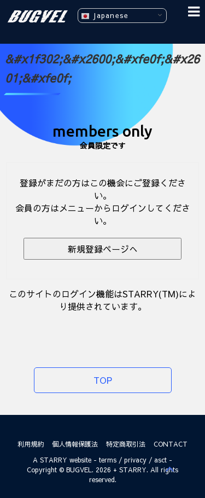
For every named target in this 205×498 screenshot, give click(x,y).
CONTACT (171, 444)
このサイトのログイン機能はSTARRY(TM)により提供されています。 (102, 300)
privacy (135, 459)
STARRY (53, 459)
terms (107, 459)
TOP (102, 380)
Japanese (104, 15)
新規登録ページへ (103, 249)
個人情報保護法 (75, 444)
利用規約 (30, 444)
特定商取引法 (125, 444)
